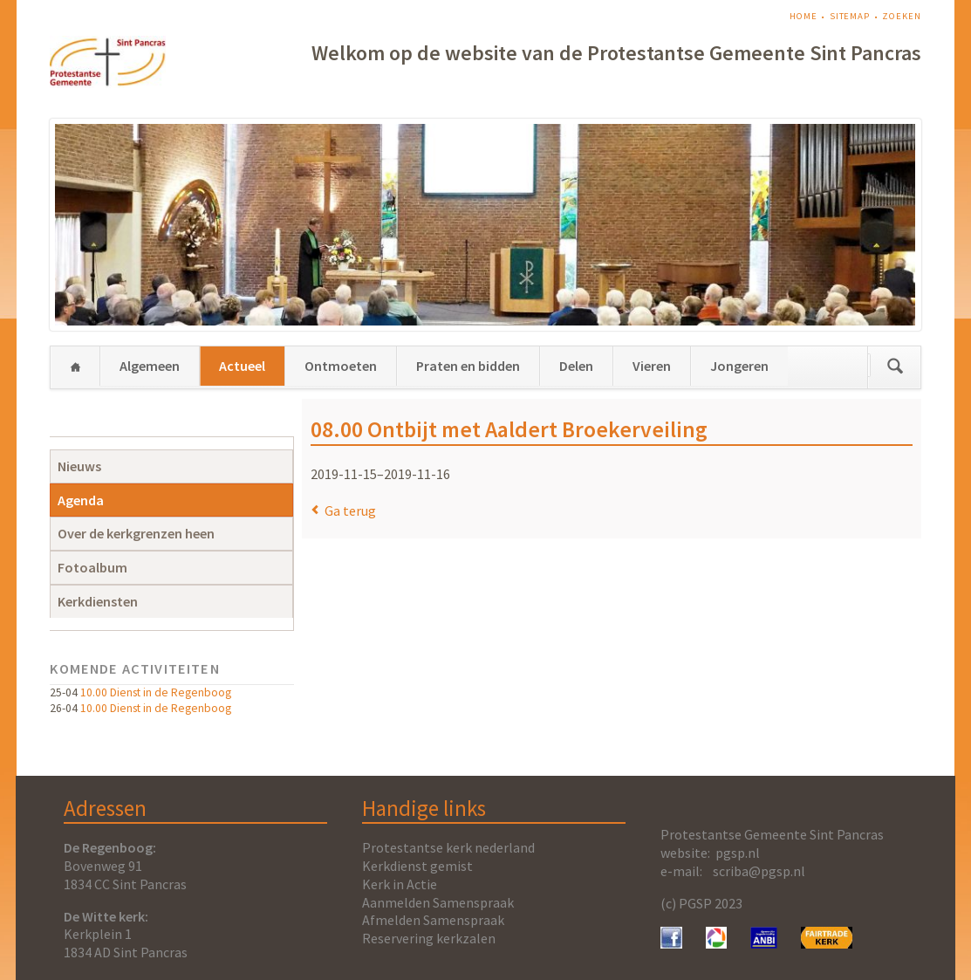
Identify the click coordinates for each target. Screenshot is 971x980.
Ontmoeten (340, 365)
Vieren (652, 365)
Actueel (242, 365)
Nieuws (79, 466)
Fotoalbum (92, 567)
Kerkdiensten (98, 601)
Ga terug (350, 510)
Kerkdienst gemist (417, 865)
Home (803, 16)
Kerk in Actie (399, 884)
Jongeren (739, 365)
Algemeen (150, 365)
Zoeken (901, 16)
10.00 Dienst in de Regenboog (155, 692)
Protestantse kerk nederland (448, 847)
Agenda (81, 500)
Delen (576, 365)
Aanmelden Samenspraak (438, 902)
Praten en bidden (468, 365)
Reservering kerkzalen (429, 938)
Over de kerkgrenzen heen (136, 533)
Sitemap (850, 16)
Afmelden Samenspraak (433, 920)
